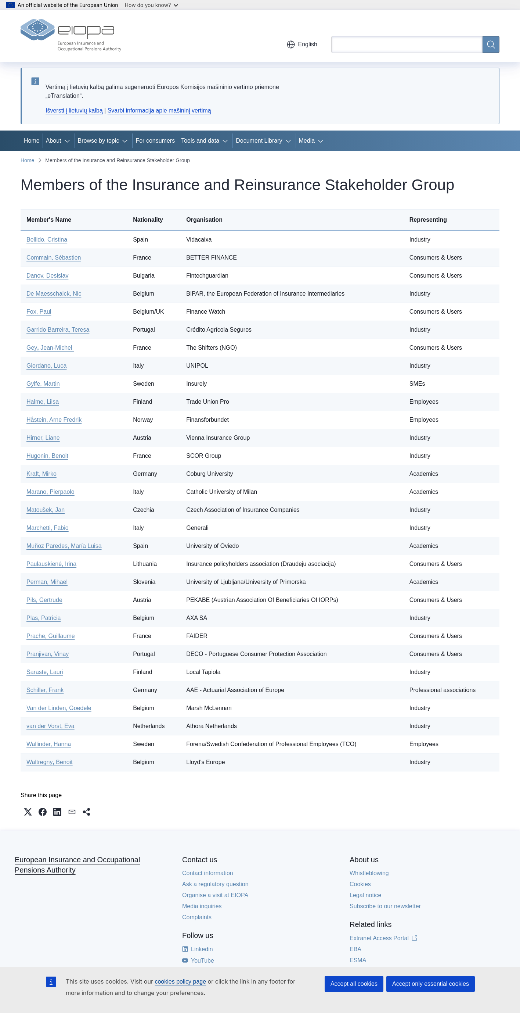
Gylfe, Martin (43, 384)
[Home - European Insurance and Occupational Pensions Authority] (71, 36)
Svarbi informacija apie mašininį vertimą (159, 110)
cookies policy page (180, 981)
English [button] (301, 44)
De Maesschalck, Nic (53, 293)
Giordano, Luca (46, 366)
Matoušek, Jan (45, 510)
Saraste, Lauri (44, 672)
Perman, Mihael (47, 582)
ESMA (358, 960)
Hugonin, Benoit (47, 456)
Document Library (259, 141)
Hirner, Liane (43, 438)
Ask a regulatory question (215, 884)
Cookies (360, 884)
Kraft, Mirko (41, 474)
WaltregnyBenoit (49, 762)
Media (307, 141)
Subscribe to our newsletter (385, 906)
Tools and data (200, 141)
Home (32, 141)
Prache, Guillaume (50, 636)
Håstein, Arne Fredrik (54, 420)
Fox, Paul (38, 311)
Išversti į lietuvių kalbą (74, 110)
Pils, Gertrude (44, 600)
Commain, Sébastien (53, 257)
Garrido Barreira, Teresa (57, 330)
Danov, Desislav (47, 275)
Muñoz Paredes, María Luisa (64, 546)
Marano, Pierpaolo (50, 492)
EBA (355, 949)
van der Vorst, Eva (50, 726)
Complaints (197, 917)
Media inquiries (202, 906)
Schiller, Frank (45, 690)
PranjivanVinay (47, 654)
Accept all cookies (354, 984)
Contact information (207, 873)
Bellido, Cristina (46, 239)
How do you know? (151, 5)
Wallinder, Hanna (48, 744)
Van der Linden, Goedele (58, 708)
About (53, 141)
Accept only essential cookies (430, 984)
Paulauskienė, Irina (51, 564)
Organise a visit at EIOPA (215, 895)
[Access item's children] (69, 141)
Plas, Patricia (43, 618)
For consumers (155, 141)
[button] (28, 812)
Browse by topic (98, 141)
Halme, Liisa (42, 402)
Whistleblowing (369, 873)
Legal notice (365, 895)
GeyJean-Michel (50, 348)
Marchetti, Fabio (47, 528)
